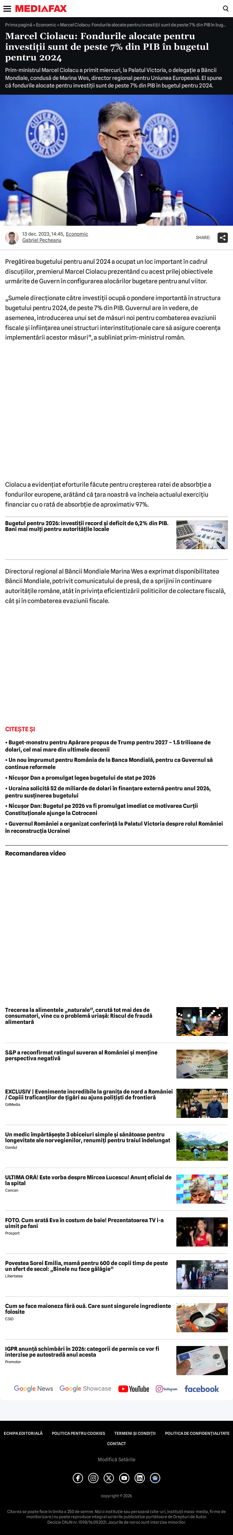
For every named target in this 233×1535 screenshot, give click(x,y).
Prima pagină (18, 24)
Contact (116, 1443)
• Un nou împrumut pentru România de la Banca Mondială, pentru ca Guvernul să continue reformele (109, 763)
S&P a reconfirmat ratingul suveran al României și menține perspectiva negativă (81, 1056)
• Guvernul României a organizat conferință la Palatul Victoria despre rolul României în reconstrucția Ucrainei (114, 827)
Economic (46, 24)
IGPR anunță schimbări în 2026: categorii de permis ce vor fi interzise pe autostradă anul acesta (82, 1352)
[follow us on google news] (33, 1389)
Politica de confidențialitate (197, 1433)
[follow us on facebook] (201, 1389)
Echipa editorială (23, 1433)
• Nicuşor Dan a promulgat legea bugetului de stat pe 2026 (80, 778)
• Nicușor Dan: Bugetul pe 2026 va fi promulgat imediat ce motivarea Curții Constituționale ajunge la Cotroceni (101, 809)
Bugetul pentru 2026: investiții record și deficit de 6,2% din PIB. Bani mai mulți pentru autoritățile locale (86, 526)
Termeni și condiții (135, 1433)
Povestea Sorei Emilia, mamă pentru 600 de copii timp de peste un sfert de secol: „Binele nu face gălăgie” (86, 1266)
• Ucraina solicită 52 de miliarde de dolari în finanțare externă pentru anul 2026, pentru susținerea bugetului (108, 792)
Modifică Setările (117, 1459)
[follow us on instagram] (166, 1389)
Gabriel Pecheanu (41, 240)
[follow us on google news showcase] (85, 1389)
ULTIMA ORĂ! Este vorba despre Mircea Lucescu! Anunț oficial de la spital (88, 1180)
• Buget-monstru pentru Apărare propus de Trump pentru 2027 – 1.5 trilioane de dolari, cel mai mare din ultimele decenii (108, 746)
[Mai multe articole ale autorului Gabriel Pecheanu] (12, 238)
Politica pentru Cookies (78, 1433)
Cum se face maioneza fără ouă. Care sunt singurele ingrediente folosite (88, 1309)
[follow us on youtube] (133, 1389)
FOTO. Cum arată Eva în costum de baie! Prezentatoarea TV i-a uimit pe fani (84, 1223)
